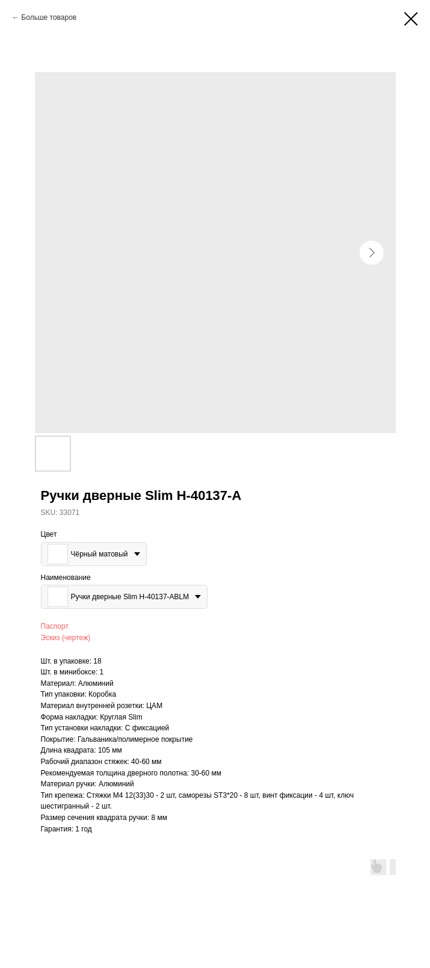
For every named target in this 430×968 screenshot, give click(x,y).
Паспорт (55, 626)
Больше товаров (48, 17)
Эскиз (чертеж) (66, 638)
